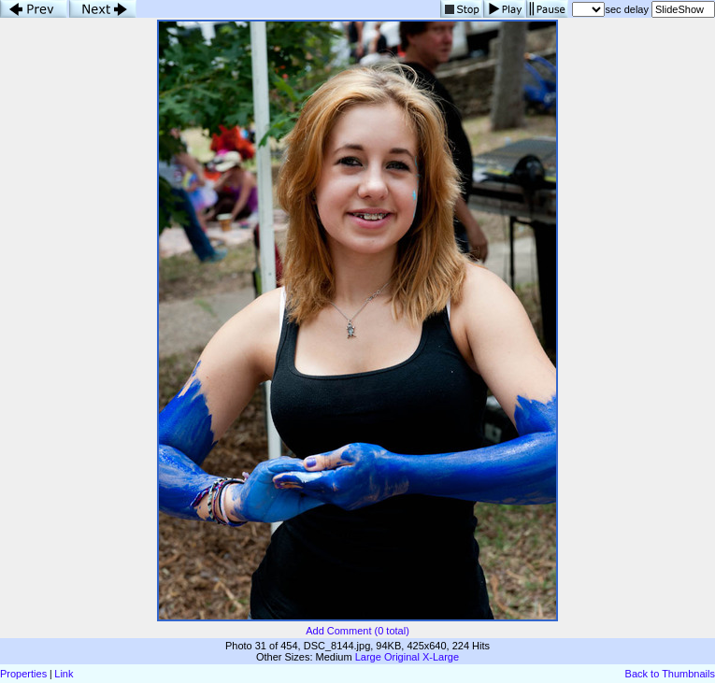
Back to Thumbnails (670, 673)
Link (63, 673)
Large (368, 656)
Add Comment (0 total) (357, 630)
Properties (23, 673)
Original (402, 656)
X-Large (440, 656)
